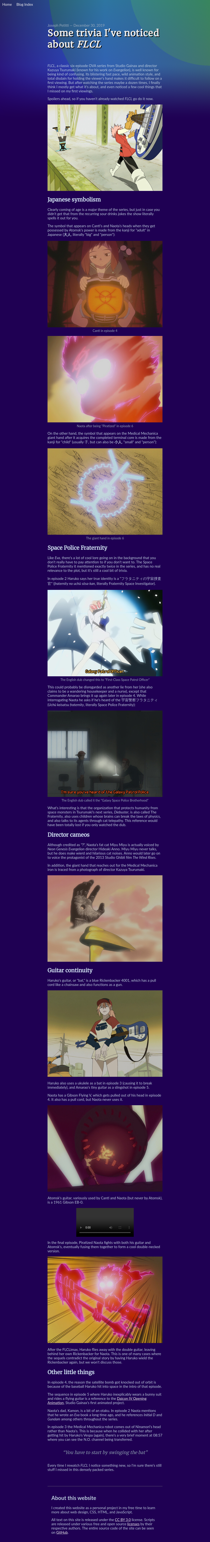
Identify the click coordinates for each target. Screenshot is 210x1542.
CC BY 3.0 (123, 1520)
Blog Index (24, 4)
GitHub (62, 1532)
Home (7, 4)
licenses (133, 1524)
